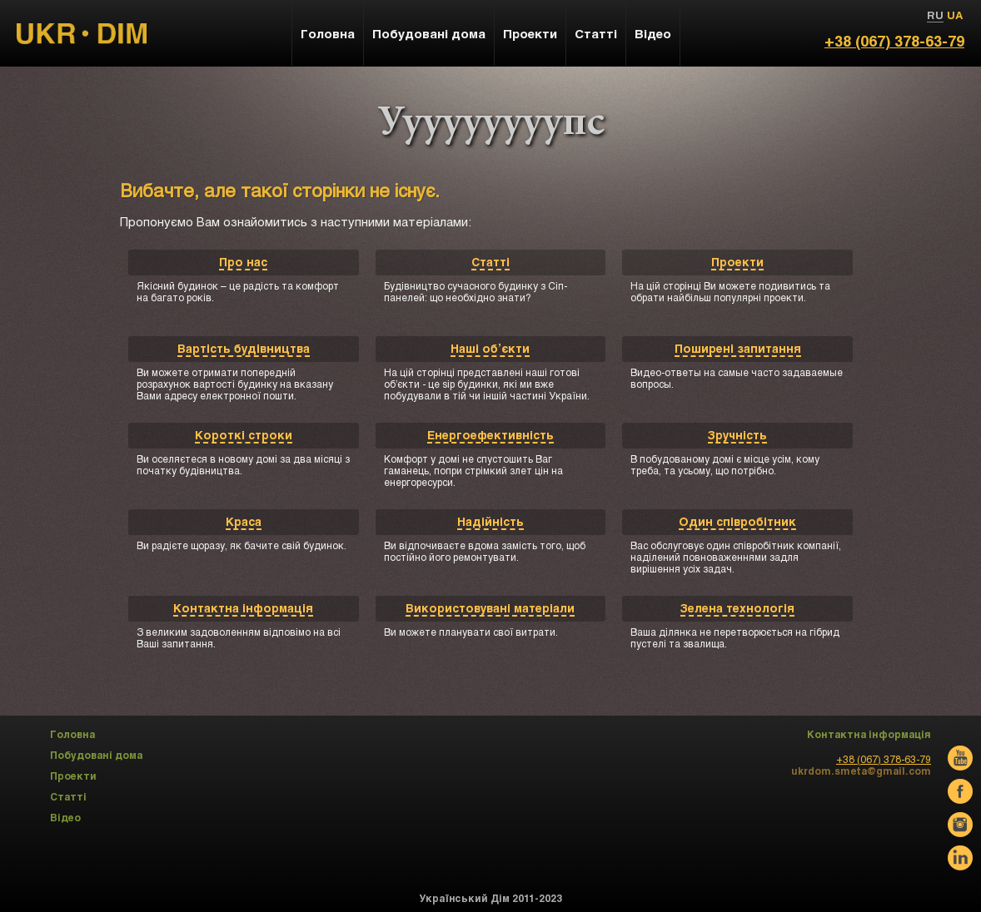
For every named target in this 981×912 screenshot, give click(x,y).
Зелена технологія (737, 608)
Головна (328, 33)
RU (935, 15)
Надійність (490, 521)
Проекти (737, 262)
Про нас (243, 262)
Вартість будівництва (243, 348)
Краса (243, 521)
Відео (653, 33)
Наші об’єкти (490, 348)
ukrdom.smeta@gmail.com (861, 770)
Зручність (737, 435)
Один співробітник (737, 521)
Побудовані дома (429, 33)
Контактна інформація (243, 608)
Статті (490, 262)
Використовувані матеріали (490, 608)
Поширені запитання (738, 348)
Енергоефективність (490, 435)
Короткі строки (243, 435)
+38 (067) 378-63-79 (894, 41)
